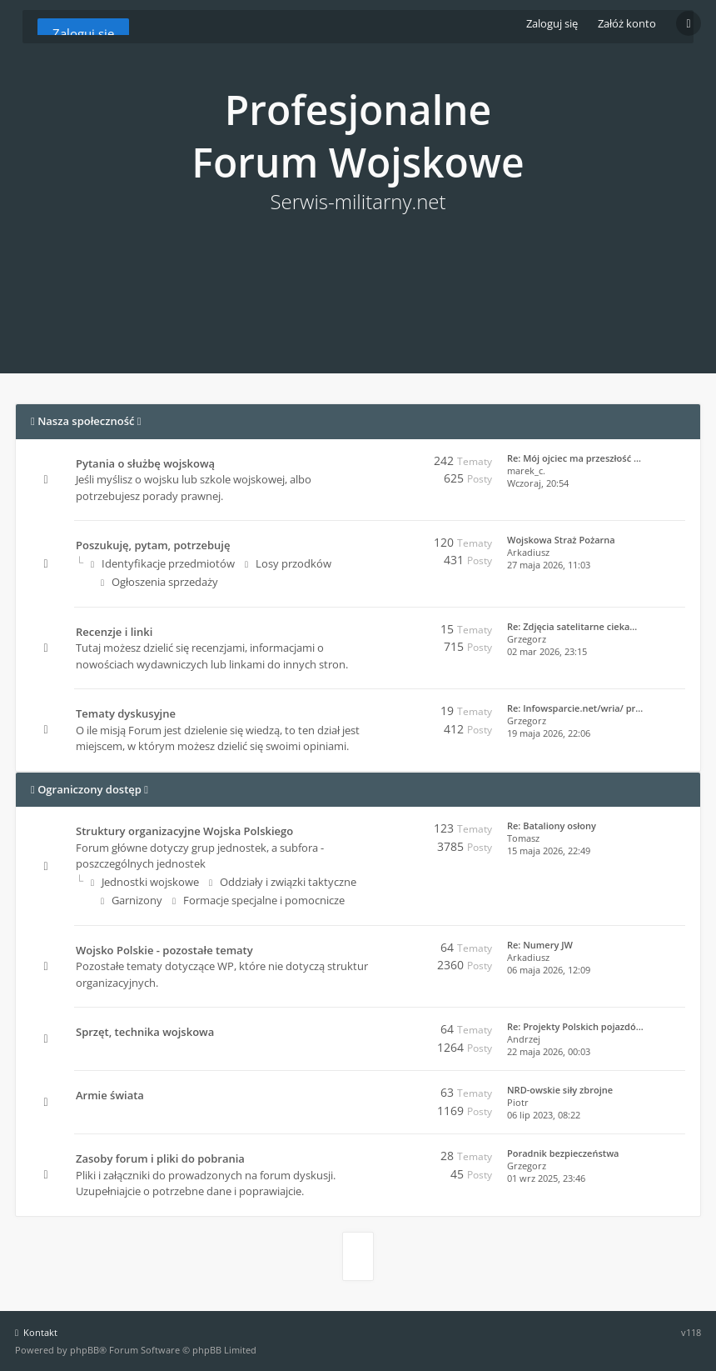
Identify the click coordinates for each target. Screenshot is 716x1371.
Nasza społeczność (85, 420)
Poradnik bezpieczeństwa (563, 1153)
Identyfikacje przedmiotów (163, 563)
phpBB (84, 1349)
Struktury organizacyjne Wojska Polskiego (184, 830)
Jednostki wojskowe (145, 881)
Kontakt (36, 1332)
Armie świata (110, 1095)
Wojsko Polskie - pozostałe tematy (164, 950)
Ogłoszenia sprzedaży (159, 581)
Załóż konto (627, 23)
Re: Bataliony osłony (551, 825)
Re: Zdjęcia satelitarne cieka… (572, 626)
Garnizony (131, 900)
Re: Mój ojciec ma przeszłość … (574, 458)
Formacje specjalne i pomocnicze (258, 900)
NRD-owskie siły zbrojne (560, 1089)
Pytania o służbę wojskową (145, 463)
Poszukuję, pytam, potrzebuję (153, 545)
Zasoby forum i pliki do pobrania (160, 1158)
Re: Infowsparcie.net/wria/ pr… (575, 708)
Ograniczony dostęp (89, 789)
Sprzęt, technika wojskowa (145, 1031)
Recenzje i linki (114, 631)
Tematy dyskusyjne (126, 713)
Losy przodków (288, 563)
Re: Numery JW (540, 944)
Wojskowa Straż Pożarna (561, 539)
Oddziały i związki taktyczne (282, 881)
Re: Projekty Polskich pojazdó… (575, 1026)
